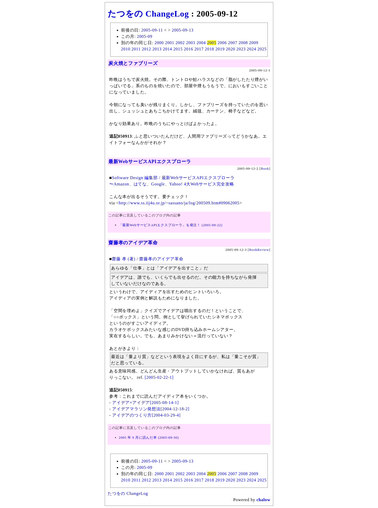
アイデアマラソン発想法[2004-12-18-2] (151, 409)
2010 (125, 49)
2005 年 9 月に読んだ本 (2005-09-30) (149, 437)
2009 (253, 42)
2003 (190, 42)
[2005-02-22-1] (159, 377)
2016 (188, 49)
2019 (220, 49)
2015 (177, 49)
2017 (199, 49)
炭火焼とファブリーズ (133, 63)
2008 (243, 42)
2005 (211, 42)
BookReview (259, 250)
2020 (230, 49)
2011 (136, 49)
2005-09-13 (182, 30)
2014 (167, 49)
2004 (201, 42)
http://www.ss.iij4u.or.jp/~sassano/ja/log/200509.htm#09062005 (179, 203)
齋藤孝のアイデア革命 (133, 242)
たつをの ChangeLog (148, 13)
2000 (159, 42)
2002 (180, 42)
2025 (262, 49)
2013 (156, 49)
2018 (209, 49)
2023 (241, 49)
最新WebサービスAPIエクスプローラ (149, 161)
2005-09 (144, 36)
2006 (222, 42)
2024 (251, 49)
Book (265, 168)
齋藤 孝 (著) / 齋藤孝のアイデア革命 (147, 259)
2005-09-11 (152, 30)
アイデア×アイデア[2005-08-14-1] (145, 402)
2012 (146, 49)
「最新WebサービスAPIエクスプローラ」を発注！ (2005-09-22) (170, 225)
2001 (169, 42)
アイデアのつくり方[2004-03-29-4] (146, 415)
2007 (232, 42)
